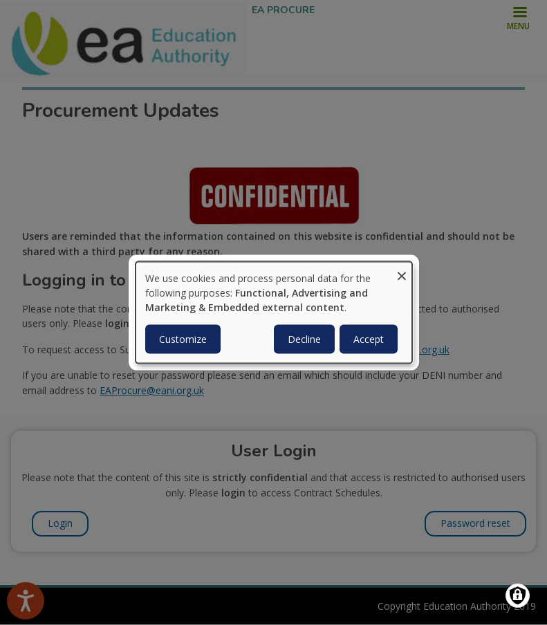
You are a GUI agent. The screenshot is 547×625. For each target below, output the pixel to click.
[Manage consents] (518, 596)
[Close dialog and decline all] (401, 270)
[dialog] (274, 313)
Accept (368, 338)
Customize (183, 338)
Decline (304, 338)
